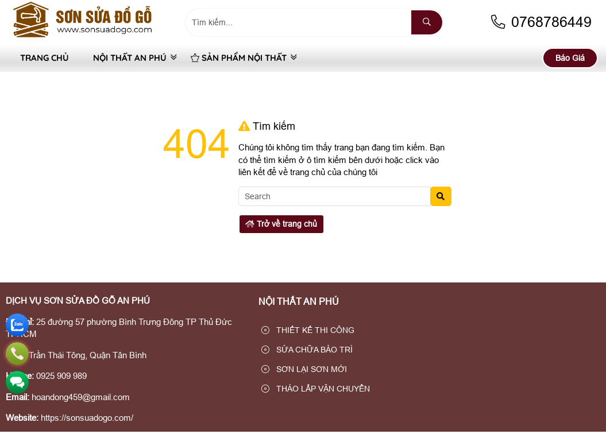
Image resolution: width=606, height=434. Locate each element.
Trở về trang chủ (281, 223)
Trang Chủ (44, 57)
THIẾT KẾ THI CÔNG (307, 330)
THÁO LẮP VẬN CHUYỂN (315, 388)
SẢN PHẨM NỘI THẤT (239, 57)
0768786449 (540, 22)
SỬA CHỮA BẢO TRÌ (307, 349)
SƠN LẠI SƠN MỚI (304, 369)
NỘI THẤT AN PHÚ (130, 57)
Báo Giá (570, 58)
